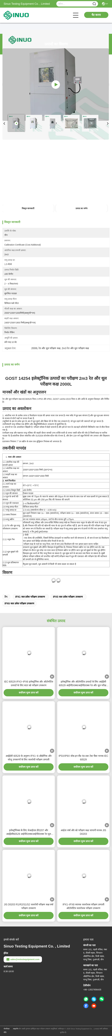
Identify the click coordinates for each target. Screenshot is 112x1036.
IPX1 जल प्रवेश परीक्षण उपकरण (30, 596)
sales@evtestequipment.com (23, 959)
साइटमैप (15, 1029)
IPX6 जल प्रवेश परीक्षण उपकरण (19, 603)
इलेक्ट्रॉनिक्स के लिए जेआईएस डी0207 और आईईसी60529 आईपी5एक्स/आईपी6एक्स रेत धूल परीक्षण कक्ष (28, 832)
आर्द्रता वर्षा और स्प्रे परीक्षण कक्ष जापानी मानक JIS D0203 (83, 832)
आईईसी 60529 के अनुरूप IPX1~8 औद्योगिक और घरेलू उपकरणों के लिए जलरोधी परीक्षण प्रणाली (28, 758)
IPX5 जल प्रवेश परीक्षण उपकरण (68, 596)
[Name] (94, 4)
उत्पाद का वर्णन (81, 208)
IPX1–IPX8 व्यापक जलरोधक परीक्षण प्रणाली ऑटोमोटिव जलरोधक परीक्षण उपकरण (83, 906)
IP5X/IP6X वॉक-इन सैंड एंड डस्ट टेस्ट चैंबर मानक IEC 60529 (83, 758)
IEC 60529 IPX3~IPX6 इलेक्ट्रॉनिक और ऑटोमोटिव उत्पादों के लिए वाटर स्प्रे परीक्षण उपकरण (28, 683)
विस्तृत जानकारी (28, 208)
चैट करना (96, 14)
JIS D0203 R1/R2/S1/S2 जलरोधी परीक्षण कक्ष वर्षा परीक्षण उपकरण (28, 906)
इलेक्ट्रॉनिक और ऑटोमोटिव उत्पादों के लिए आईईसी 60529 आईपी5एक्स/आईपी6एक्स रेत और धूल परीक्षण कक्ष (83, 683)
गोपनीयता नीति (7, 1030)
